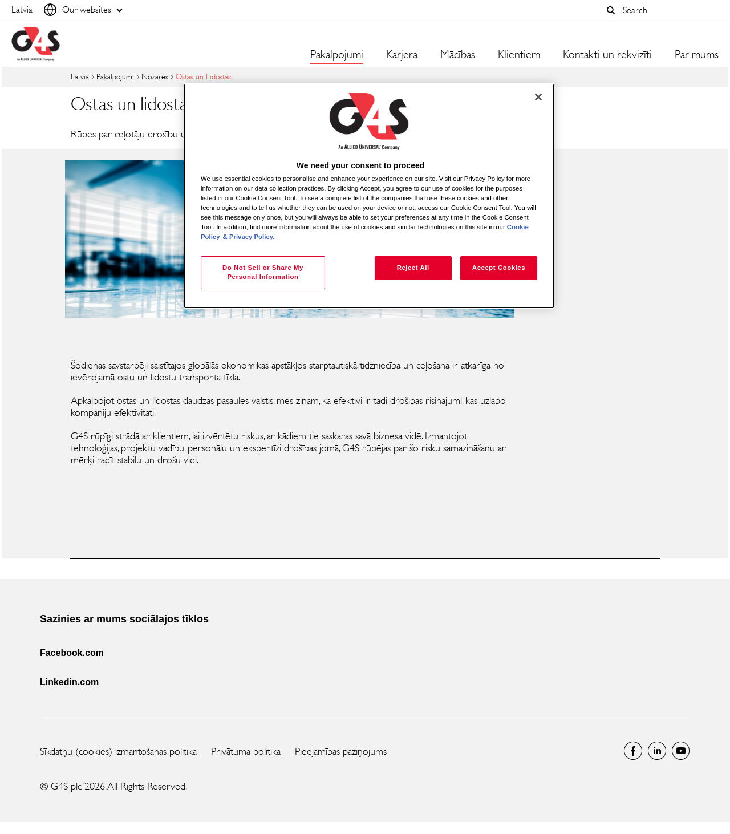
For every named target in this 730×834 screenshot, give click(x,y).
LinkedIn (657, 751)
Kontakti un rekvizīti (607, 54)
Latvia (80, 77)
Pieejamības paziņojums (341, 751)
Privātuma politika (246, 751)
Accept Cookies (498, 267)
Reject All (413, 267)
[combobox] (668, 10)
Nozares (154, 77)
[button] (611, 10)
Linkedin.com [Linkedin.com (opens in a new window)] (69, 682)
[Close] (538, 97)
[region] (369, 196)
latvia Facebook (633, 751)
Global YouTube (681, 751)
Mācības (457, 54)
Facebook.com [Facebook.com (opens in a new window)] (72, 653)
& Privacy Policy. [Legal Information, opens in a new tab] (249, 236)
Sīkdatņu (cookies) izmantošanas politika (118, 751)
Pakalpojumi (115, 77)
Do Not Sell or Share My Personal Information (262, 272)
